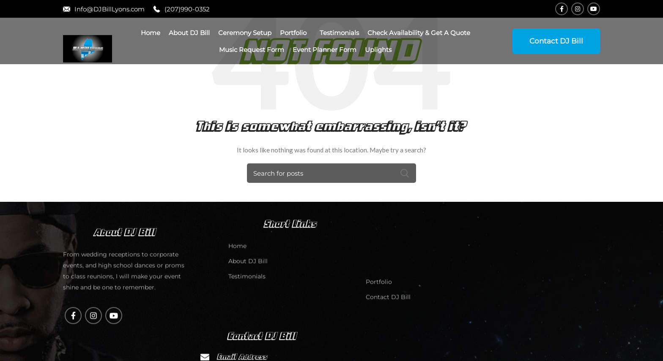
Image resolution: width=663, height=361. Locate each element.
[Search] (331, 173)
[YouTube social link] (593, 9)
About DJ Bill (248, 319)
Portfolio (379, 339)
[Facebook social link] (561, 9)
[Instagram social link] (577, 9)
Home (237, 303)
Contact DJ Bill (556, 41)
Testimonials (247, 334)
